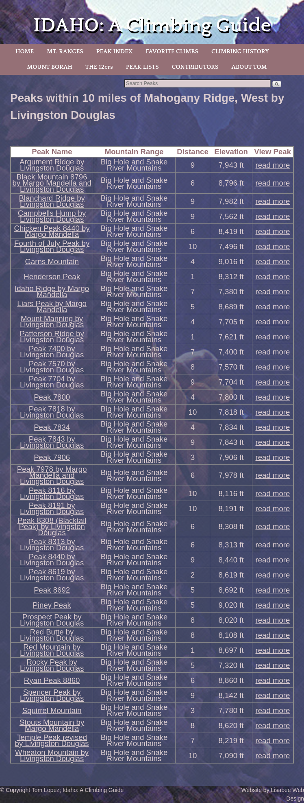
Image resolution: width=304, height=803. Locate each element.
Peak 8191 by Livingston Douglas (52, 508)
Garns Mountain (51, 261)
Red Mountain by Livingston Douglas (52, 650)
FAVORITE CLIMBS (171, 51)
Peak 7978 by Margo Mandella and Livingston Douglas (52, 475)
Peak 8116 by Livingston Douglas (52, 493)
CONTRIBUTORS (195, 66)
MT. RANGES (65, 51)
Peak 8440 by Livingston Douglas (52, 559)
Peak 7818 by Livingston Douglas (52, 412)
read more (273, 165)
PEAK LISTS (142, 66)
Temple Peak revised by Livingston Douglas (52, 740)
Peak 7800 (52, 397)
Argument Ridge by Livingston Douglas (52, 165)
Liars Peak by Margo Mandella (52, 306)
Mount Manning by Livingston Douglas (52, 321)
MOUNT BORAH (49, 66)
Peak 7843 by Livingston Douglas (52, 442)
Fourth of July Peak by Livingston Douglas (51, 246)
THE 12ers (99, 66)
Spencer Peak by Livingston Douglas (52, 695)
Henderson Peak (52, 276)
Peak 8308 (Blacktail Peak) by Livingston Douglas (52, 526)
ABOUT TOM (249, 66)
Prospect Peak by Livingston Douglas (52, 620)
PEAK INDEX (114, 51)
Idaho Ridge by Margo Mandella (52, 291)
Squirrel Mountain (52, 710)
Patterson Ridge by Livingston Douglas (52, 336)
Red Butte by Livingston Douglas (52, 635)
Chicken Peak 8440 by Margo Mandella (52, 231)
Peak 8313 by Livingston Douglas (52, 544)
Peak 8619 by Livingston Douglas (52, 574)
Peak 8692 (52, 590)
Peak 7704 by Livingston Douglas (52, 381)
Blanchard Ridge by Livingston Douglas (52, 201)
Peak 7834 (52, 427)
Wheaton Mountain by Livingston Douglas (52, 755)
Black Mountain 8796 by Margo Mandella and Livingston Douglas (51, 183)
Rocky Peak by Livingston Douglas (52, 665)
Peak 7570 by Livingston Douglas (52, 366)
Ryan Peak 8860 (52, 680)
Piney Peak (52, 605)
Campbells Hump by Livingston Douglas (52, 216)
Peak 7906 (52, 457)
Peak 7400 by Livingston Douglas (52, 351)
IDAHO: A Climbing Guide (152, 25)
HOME (24, 51)
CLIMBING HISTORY (240, 51)
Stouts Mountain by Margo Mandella (52, 725)
